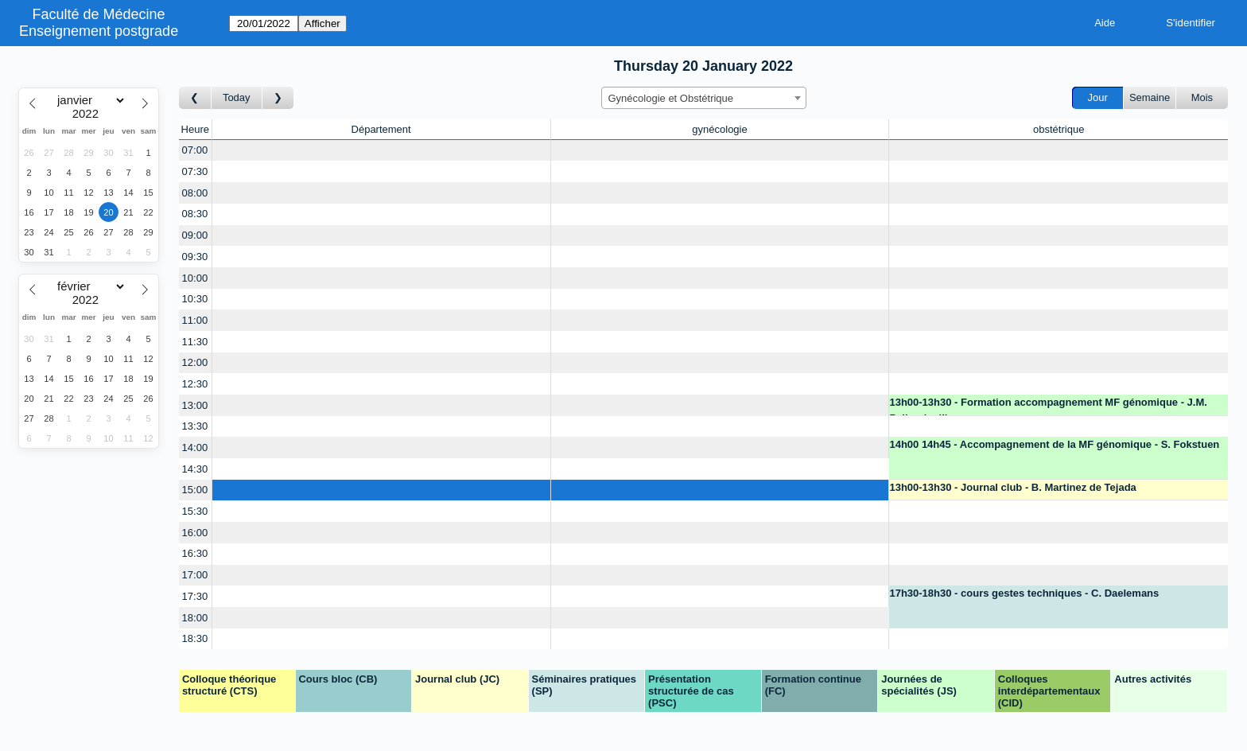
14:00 (195, 447)
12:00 (195, 362)
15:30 (195, 511)
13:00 (195, 405)
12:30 (195, 384)
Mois (1202, 97)
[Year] (89, 113)
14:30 (195, 469)
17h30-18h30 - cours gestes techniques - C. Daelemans (1024, 593)
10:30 (195, 299)
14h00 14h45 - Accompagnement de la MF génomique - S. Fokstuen (1054, 444)
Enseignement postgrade (98, 31)
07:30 (195, 171)
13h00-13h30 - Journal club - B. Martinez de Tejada (1012, 487)
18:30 (195, 638)
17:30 (195, 596)
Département (381, 129)
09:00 (195, 235)
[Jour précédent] (195, 98)
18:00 (195, 618)
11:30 (195, 342)
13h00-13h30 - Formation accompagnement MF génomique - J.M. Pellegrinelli (1047, 406)
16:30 (195, 553)
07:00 (195, 150)
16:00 (195, 533)
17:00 (195, 575)
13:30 (195, 426)
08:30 (195, 214)
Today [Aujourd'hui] (237, 97)
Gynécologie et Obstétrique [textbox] (671, 98)
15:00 (195, 490)
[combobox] (703, 98)
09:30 (195, 257)
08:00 (195, 193)
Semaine (1149, 97)
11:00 (195, 320)
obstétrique (1058, 129)
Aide (1104, 23)
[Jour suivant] (278, 98)
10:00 (195, 278)
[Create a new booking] (381, 150)
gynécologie (719, 129)
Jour (1098, 97)
